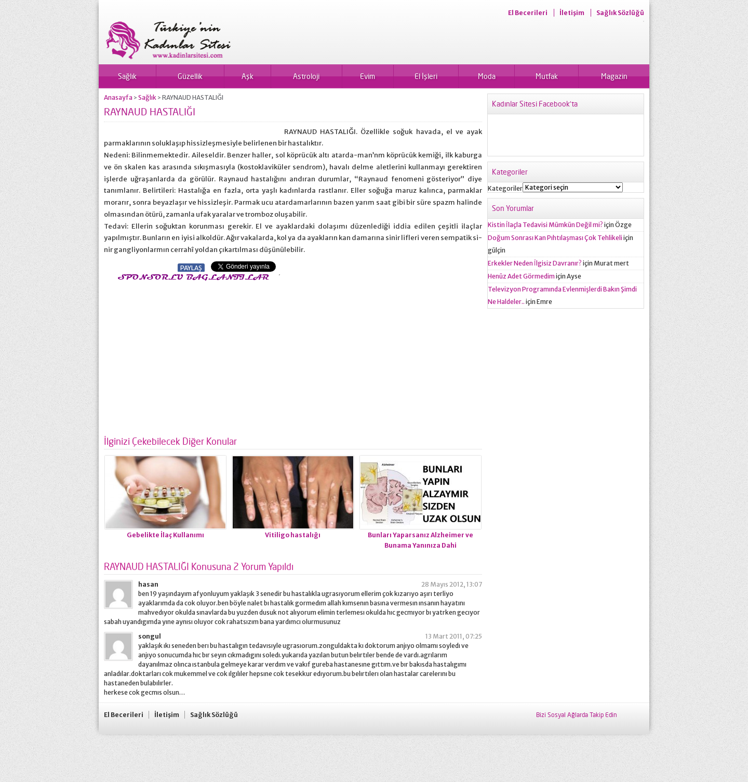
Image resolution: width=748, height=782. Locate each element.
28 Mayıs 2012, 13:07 (451, 584)
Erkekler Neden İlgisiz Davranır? (535, 263)
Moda (487, 76)
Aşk (247, 76)
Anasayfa (118, 97)
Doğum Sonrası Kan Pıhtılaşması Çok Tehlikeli (555, 238)
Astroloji (306, 76)
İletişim (571, 13)
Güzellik (190, 76)
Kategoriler (505, 188)
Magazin (614, 76)
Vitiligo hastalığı (292, 535)
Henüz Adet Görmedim (521, 276)
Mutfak (547, 76)
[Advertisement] (191, 355)
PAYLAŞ (191, 268)
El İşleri (426, 76)
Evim (367, 76)
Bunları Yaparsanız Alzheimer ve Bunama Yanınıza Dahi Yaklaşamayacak (420, 545)
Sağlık (127, 76)
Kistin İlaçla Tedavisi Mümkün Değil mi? (545, 225)
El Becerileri (527, 13)
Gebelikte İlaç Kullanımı (165, 535)
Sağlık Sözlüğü (620, 13)
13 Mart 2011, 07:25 (453, 636)
